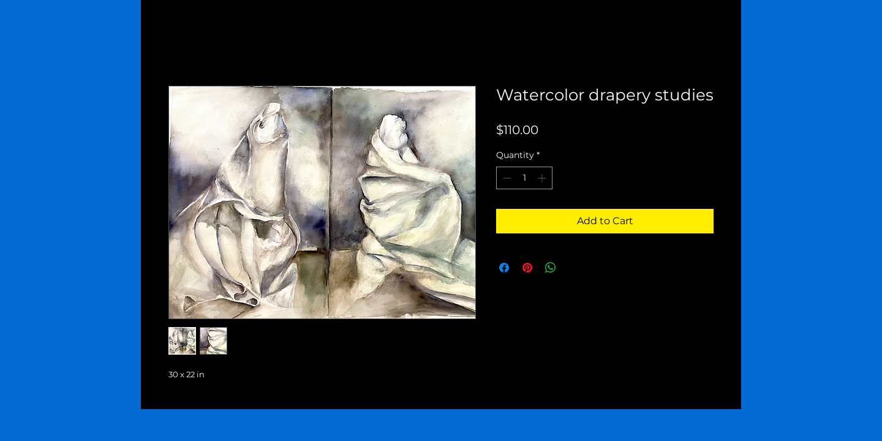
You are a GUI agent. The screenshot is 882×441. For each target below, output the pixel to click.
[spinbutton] (524, 178)
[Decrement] (505, 178)
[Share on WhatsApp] (550, 267)
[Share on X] (574, 267)
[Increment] (543, 178)
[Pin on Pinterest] (527, 267)
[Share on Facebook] (504, 267)
